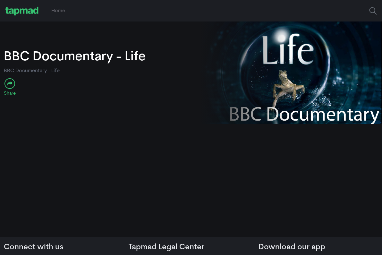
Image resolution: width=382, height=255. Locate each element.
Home (58, 10)
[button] (373, 11)
